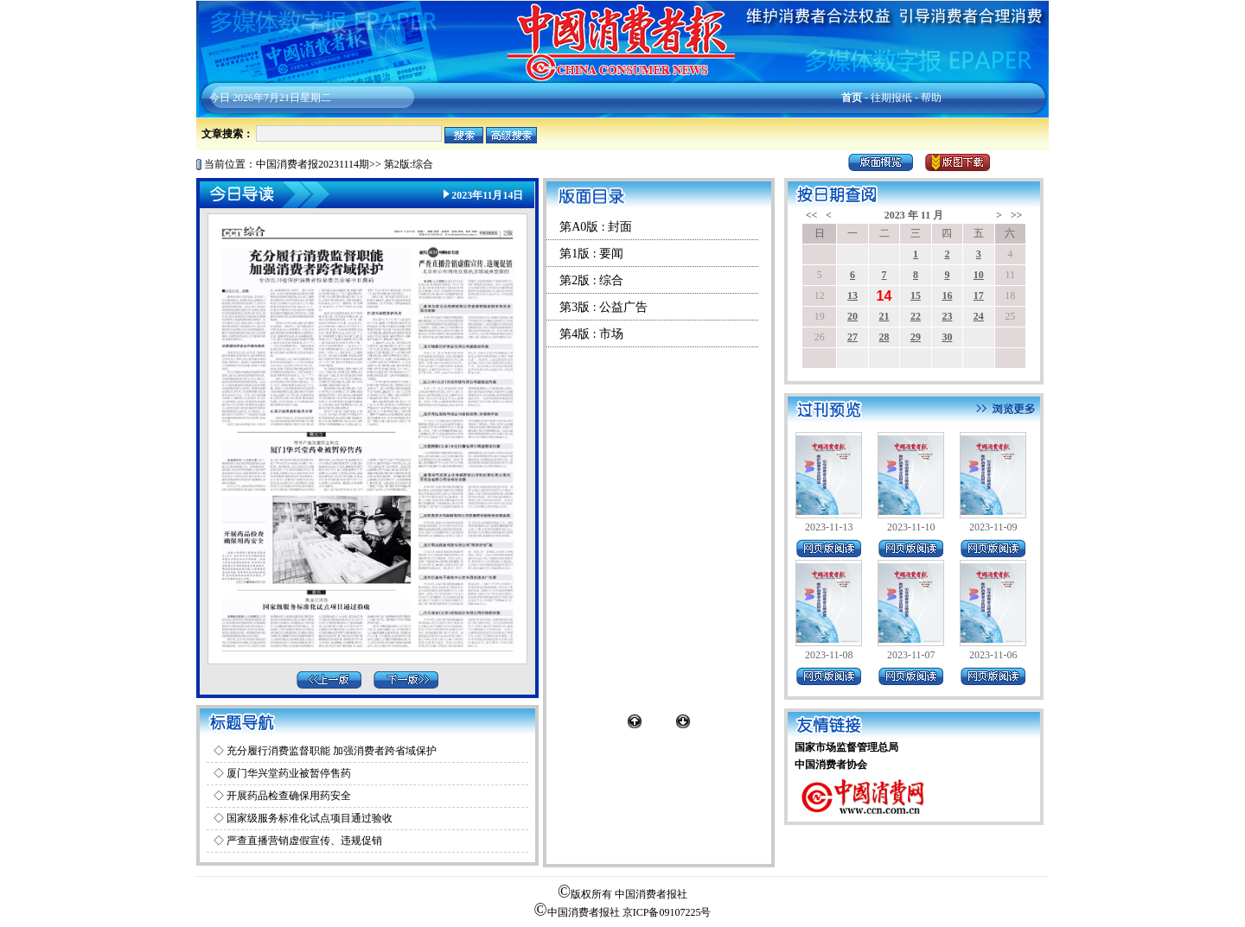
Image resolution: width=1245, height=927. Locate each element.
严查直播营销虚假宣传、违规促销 (304, 841)
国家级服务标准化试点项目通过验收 (310, 818)
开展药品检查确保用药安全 (289, 796)
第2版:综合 (408, 164)
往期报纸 (891, 98)
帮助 (931, 98)
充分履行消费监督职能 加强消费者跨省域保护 (332, 751)
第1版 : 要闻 (591, 253)
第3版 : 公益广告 (603, 307)
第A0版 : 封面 (595, 226)
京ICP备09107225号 (667, 912)
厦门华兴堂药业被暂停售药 (289, 773)
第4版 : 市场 (591, 333)
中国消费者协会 (831, 765)
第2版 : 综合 (591, 280)
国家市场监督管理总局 (846, 747)
